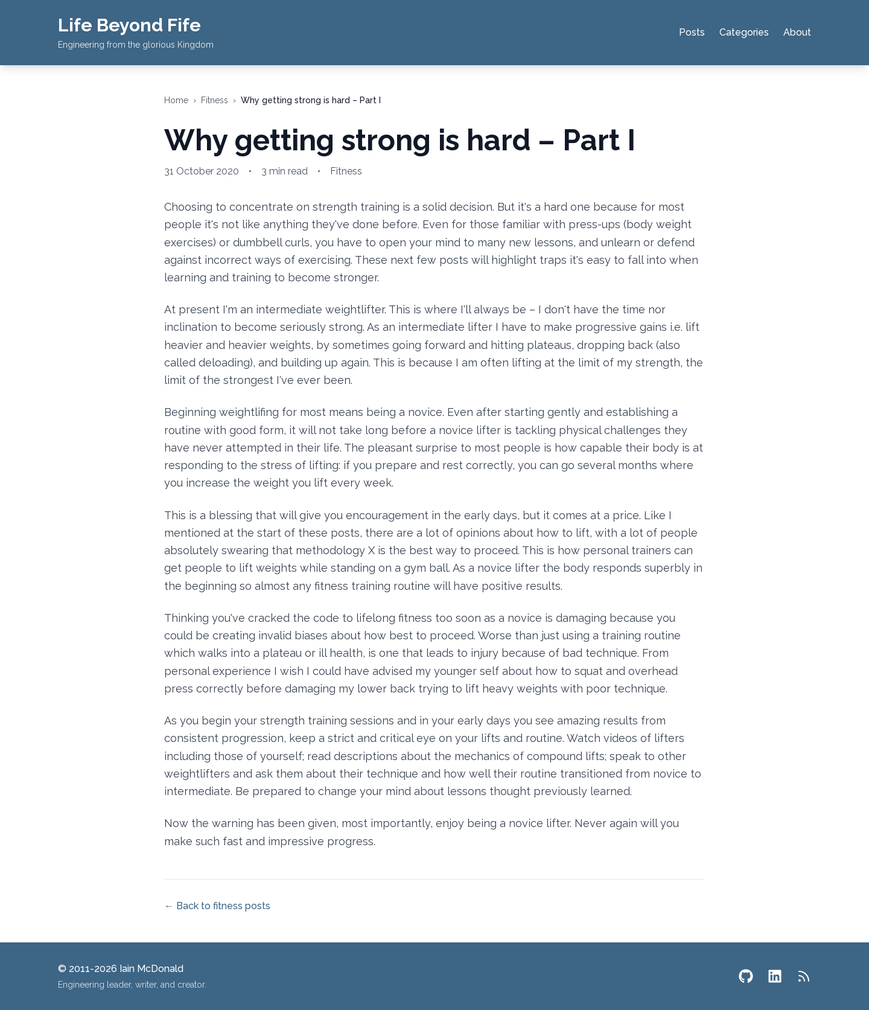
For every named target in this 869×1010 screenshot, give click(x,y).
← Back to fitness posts (217, 906)
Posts (692, 32)
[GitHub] (746, 976)
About (797, 32)
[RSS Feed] (804, 976)
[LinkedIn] (775, 976)
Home (176, 100)
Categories (744, 32)
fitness (214, 100)
